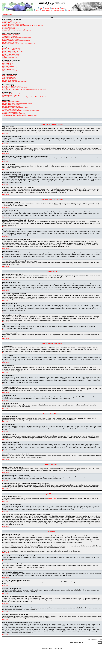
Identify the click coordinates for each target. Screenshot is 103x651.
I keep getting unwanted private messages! (14, 88)
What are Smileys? (7, 65)
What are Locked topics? (9, 71)
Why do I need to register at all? (11, 22)
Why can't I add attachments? (11, 109)
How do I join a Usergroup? (10, 80)
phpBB (48, 648)
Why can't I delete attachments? (11, 112)
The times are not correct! (9, 36)
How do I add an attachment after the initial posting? (17, 103)
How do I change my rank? (10, 42)
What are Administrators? (9, 75)
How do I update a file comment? (12, 106)
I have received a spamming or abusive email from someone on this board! (24, 89)
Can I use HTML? (7, 63)
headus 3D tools (7, 14)
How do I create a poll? (9, 53)
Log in (67, 10)
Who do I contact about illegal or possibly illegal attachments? (20, 115)
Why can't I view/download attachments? (14, 113)
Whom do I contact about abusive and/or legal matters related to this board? (24, 97)
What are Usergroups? (9, 78)
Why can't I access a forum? (10, 56)
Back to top (5, 133)
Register (63, 8)
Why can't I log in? (7, 21)
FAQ (40, 8)
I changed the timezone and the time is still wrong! (17, 37)
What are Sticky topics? (9, 69)
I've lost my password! (8, 27)
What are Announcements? (10, 68)
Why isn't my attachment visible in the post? (15, 107)
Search (46, 8)
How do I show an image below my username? (16, 40)
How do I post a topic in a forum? (12, 48)
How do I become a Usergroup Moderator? (14, 81)
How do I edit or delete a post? (11, 50)
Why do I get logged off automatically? (13, 24)
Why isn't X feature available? (11, 95)
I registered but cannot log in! (10, 28)
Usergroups (54, 8)
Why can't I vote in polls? (9, 57)
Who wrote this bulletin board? (11, 94)
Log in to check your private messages (52, 10)
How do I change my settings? (11, 34)
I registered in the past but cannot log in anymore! (16, 30)
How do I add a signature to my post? (13, 51)
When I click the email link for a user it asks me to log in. (18, 43)
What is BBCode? (7, 62)
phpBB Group (52, 498)
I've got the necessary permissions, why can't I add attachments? (21, 110)
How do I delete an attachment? (11, 104)
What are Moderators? (8, 77)
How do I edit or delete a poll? (11, 54)
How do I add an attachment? (11, 101)
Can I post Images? (8, 66)
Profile (36, 10)
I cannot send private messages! (11, 86)
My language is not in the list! (10, 39)
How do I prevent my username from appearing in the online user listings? (23, 25)
